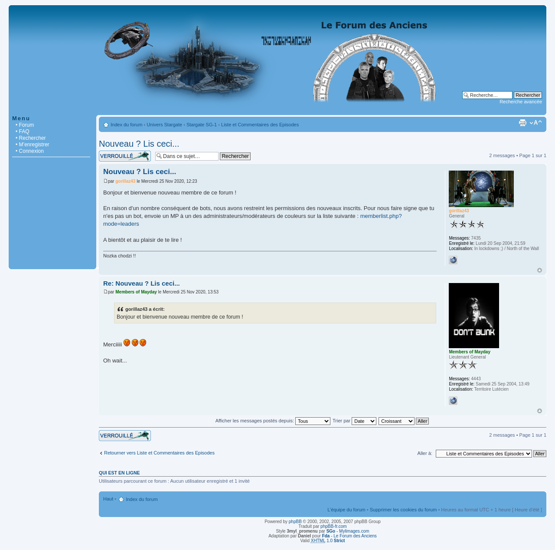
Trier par (354, 420)
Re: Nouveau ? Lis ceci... (141, 283)
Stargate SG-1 (201, 124)
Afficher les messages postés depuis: (272, 420)
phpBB (295, 521)
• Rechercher (31, 138)
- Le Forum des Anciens (349, 536)
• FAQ (22, 131)
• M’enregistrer (32, 145)
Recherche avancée (521, 101)
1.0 (328, 540)
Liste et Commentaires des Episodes (260, 124)
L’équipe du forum (346, 509)
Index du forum (126, 124)
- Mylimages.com (347, 531)
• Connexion (30, 151)
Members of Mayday (136, 292)
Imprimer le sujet (522, 123)
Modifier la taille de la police (535, 123)
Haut (539, 270)
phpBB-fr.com (333, 526)
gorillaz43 (125, 181)
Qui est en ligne (119, 472)
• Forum (25, 125)
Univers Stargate (164, 124)
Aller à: (425, 453)
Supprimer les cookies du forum (403, 509)
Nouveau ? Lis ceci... (139, 143)
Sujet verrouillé (125, 156)
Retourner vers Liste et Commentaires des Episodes (159, 452)
